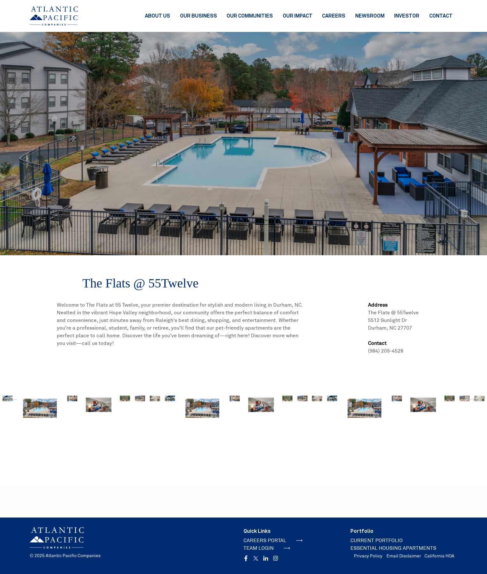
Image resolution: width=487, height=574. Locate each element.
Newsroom (370, 15)
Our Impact (297, 15)
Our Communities (250, 15)
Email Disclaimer (403, 556)
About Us (157, 15)
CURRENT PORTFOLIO (376, 540)
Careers (333, 15)
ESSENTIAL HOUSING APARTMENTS (393, 548)
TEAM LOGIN (267, 548)
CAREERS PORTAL (273, 540)
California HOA (439, 556)
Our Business (198, 15)
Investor (406, 15)
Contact (441, 15)
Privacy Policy (368, 556)
